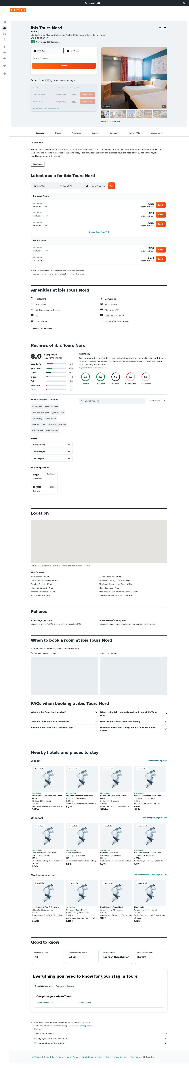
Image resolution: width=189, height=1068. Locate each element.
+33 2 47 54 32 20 (39, 33)
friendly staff (37, 412)
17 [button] (51, 90)
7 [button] (77, 77)
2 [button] (90, 71)
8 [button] (83, 77)
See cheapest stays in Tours (155, 823)
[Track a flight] (4, 48)
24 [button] (51, 97)
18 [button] (58, 90)
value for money (38, 429)
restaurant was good (40, 418)
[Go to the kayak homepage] (18, 10)
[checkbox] (44, 481)
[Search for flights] (4, 18)
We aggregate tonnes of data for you (100, 1043)
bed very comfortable (57, 429)
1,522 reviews (53, 37)
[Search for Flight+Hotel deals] (4, 35)
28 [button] (77, 97)
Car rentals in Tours (45, 1007)
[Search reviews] (114, 406)
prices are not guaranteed (84, 1031)
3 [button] (51, 77)
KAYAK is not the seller (100, 1038)
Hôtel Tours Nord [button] (73, 858)
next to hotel (50, 423)
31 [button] (52, 103)
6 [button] (70, 77)
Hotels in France (72, 1062)
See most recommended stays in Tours (150, 880)
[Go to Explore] (4, 42)
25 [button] (58, 97)
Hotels (46, 1062)
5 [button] (64, 77)
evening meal (37, 435)
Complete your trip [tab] (43, 991)
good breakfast (58, 418)
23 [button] (90, 90)
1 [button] (83, 71)
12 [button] (64, 84)
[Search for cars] (4, 29)
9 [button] (90, 77)
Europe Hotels (57, 1062)
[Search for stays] (4, 24)
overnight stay (52, 435)
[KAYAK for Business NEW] (4, 54)
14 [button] (77, 84)
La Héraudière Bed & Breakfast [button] (45, 912)
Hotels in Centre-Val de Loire (91, 1062)
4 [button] (58, 77)
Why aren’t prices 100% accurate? (100, 1048)
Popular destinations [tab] (65, 991)
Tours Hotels (135, 1062)
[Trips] (4, 61)
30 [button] (90, 97)
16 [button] (90, 84)
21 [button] (77, 90)
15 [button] (84, 84)
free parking (37, 423)
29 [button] (83, 97)
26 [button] (64, 97)
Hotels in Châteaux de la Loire (116, 1062)
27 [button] (71, 97)
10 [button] (51, 84)
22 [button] (83, 90)
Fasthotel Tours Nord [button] (109, 858)
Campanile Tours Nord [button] (75, 915)
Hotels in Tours (85, 1007)
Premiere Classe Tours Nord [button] (44, 858)
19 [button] (64, 90)
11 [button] (58, 84)
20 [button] (70, 90)
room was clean (51, 412)
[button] (184, 3)
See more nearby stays (157, 766)
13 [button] (71, 84)
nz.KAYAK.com (36, 1062)
